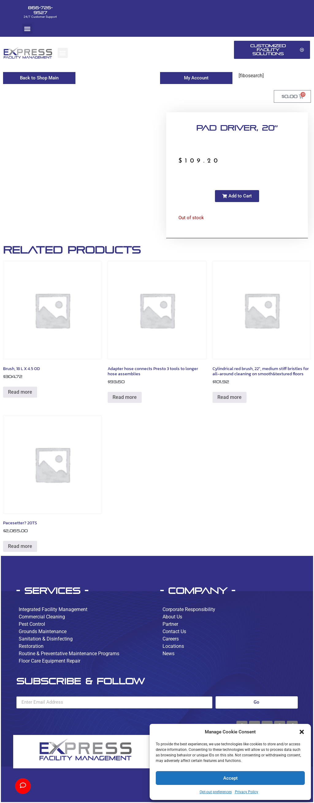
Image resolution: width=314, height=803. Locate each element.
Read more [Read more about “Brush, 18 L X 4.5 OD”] (20, 392)
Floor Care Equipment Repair (49, 661)
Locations (173, 646)
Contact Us (174, 631)
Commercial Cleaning (42, 617)
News (168, 653)
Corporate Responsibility (189, 609)
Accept (230, 778)
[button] (302, 732)
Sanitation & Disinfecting (46, 639)
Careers (171, 639)
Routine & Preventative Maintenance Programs (69, 653)
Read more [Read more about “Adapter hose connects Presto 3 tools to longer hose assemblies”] (125, 397)
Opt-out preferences (216, 792)
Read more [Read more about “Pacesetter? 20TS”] (20, 546)
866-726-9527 (40, 10)
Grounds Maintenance (43, 631)
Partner (170, 624)
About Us (172, 617)
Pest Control (32, 624)
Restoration (31, 646)
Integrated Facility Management (53, 609)
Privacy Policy (246, 792)
